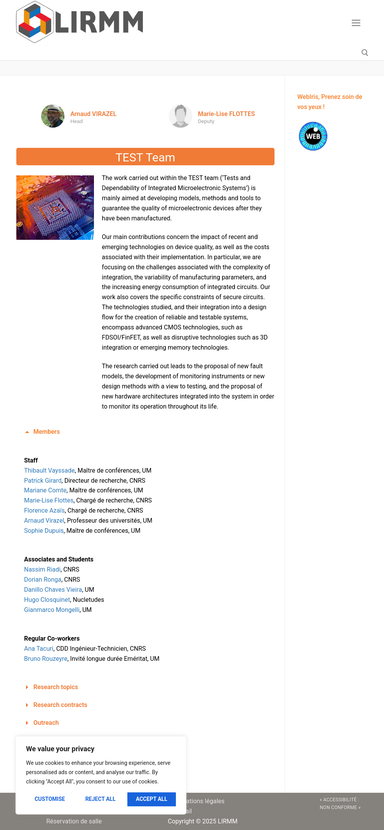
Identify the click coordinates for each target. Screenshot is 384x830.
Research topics (55, 687)
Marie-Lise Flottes (48, 500)
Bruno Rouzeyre (45, 658)
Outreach (46, 722)
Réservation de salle (74, 821)
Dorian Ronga (42, 579)
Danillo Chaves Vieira (53, 589)
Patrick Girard (43, 480)
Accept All (151, 799)
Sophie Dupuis (44, 530)
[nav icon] (356, 23)
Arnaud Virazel (44, 520)
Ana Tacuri (39, 648)
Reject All (100, 799)
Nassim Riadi (42, 569)
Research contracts (60, 705)
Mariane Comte (45, 490)
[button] (145, 432)
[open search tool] (364, 52)
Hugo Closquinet (47, 599)
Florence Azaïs (44, 510)
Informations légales (196, 801)
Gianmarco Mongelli (52, 609)
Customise (50, 799)
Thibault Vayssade (49, 470)
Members (46, 431)
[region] (101, 775)
